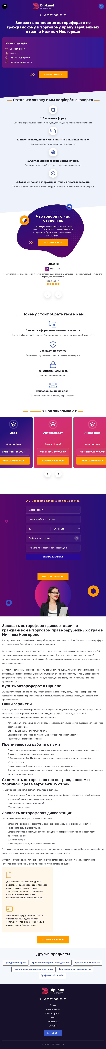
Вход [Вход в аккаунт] (101, 6)
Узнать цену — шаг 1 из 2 (53, 577)
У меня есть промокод (53, 557)
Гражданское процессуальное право (33, 969)
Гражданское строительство (75, 969)
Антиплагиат (53, 1009)
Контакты (53, 1022)
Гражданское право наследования (50, 962)
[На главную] (43, 6)
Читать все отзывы (53, 243)
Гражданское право (15, 962)
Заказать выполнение (53, 461)
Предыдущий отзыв (47, 294)
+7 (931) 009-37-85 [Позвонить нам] (53, 15)
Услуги (53, 1005)
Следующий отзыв (58, 294)
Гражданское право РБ (87, 962)
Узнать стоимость (53, 75)
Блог (53, 1018)
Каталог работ (53, 1013)
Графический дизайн (52, 975)
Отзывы (53, 1026)
